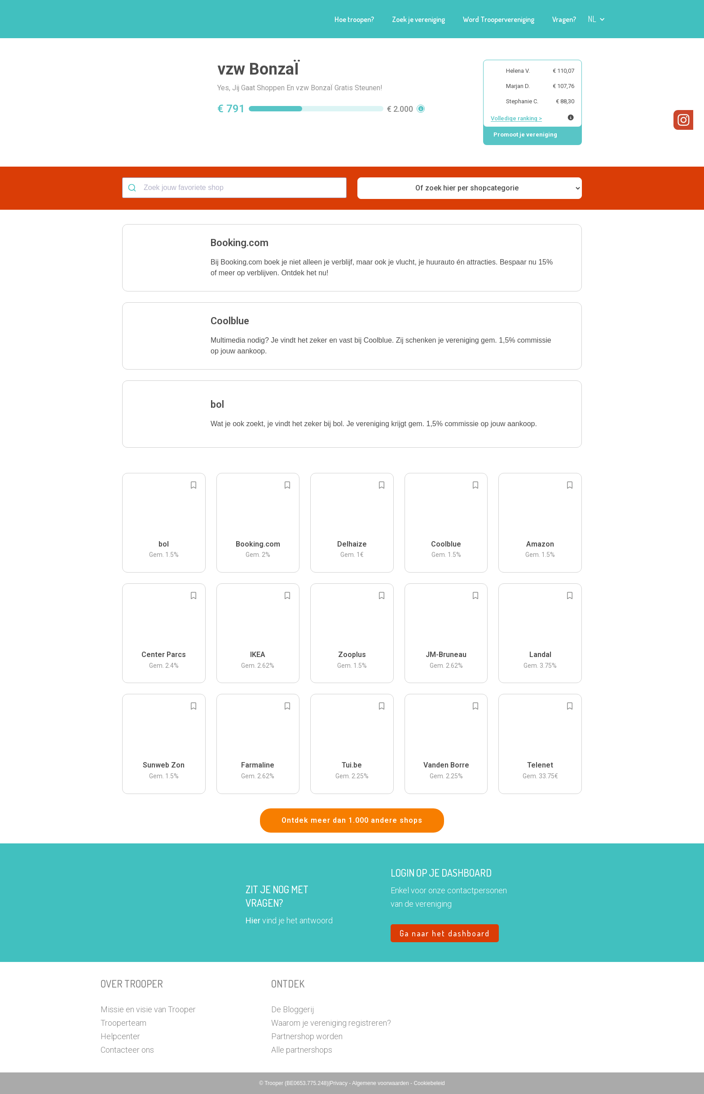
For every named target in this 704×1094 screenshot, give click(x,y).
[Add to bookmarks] (193, 485)
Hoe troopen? (354, 19)
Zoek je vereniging (418, 19)
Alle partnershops (301, 1049)
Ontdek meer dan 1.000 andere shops (352, 820)
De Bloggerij (292, 1009)
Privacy (339, 1083)
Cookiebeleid (429, 1083)
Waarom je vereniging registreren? (331, 1023)
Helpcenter (120, 1036)
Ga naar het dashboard (445, 933)
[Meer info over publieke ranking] (570, 117)
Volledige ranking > (516, 118)
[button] (596, 19)
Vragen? (564, 19)
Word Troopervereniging (498, 19)
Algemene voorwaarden (381, 1083)
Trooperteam (123, 1023)
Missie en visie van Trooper (148, 1009)
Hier (253, 920)
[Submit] (133, 188)
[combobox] (234, 187)
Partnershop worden (307, 1036)
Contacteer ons (127, 1049)
